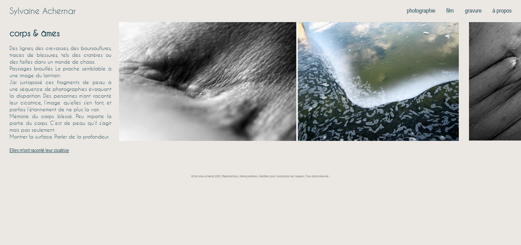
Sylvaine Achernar (43, 11)
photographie (421, 10)
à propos (501, 10)
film (450, 10)
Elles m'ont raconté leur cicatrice (39, 150)
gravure (473, 10)
